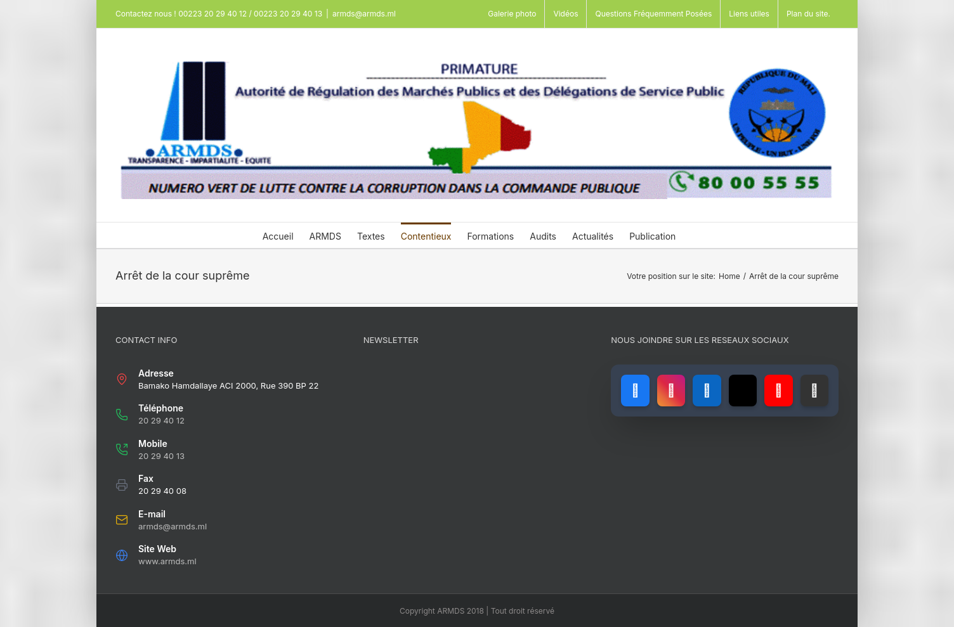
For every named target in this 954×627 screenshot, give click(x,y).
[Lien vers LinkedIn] (707, 390)
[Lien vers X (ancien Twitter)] (743, 390)
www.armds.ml (167, 561)
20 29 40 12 (161, 420)
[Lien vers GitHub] (814, 390)
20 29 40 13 (161, 456)
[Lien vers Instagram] (671, 390)
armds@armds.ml (364, 13)
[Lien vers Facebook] (635, 390)
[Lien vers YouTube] (778, 390)
